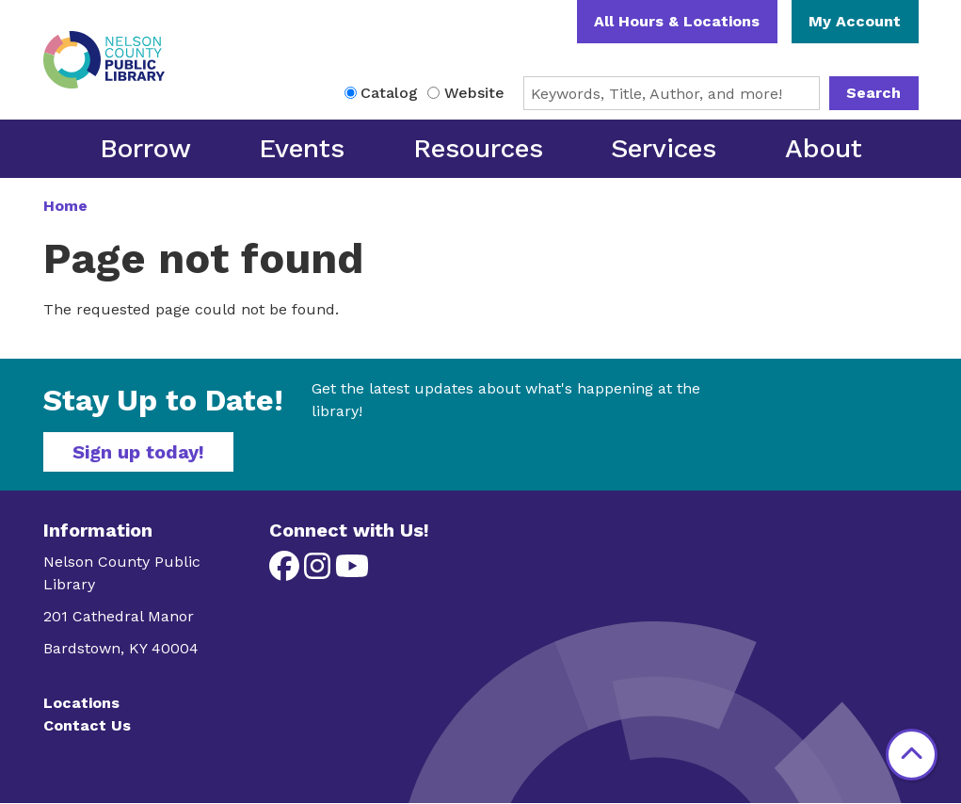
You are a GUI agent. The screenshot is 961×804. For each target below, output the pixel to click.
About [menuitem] (823, 148)
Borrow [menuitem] (145, 148)
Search (873, 93)
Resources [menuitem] (478, 148)
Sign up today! (138, 452)
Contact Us (87, 725)
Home (65, 206)
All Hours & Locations (677, 21)
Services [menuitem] (663, 148)
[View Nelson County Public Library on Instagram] (319, 572)
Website (474, 93)
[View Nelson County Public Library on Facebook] (286, 572)
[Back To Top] (911, 754)
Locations (81, 703)
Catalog (389, 93)
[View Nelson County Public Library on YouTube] (352, 572)
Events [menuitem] (301, 148)
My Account (855, 21)
